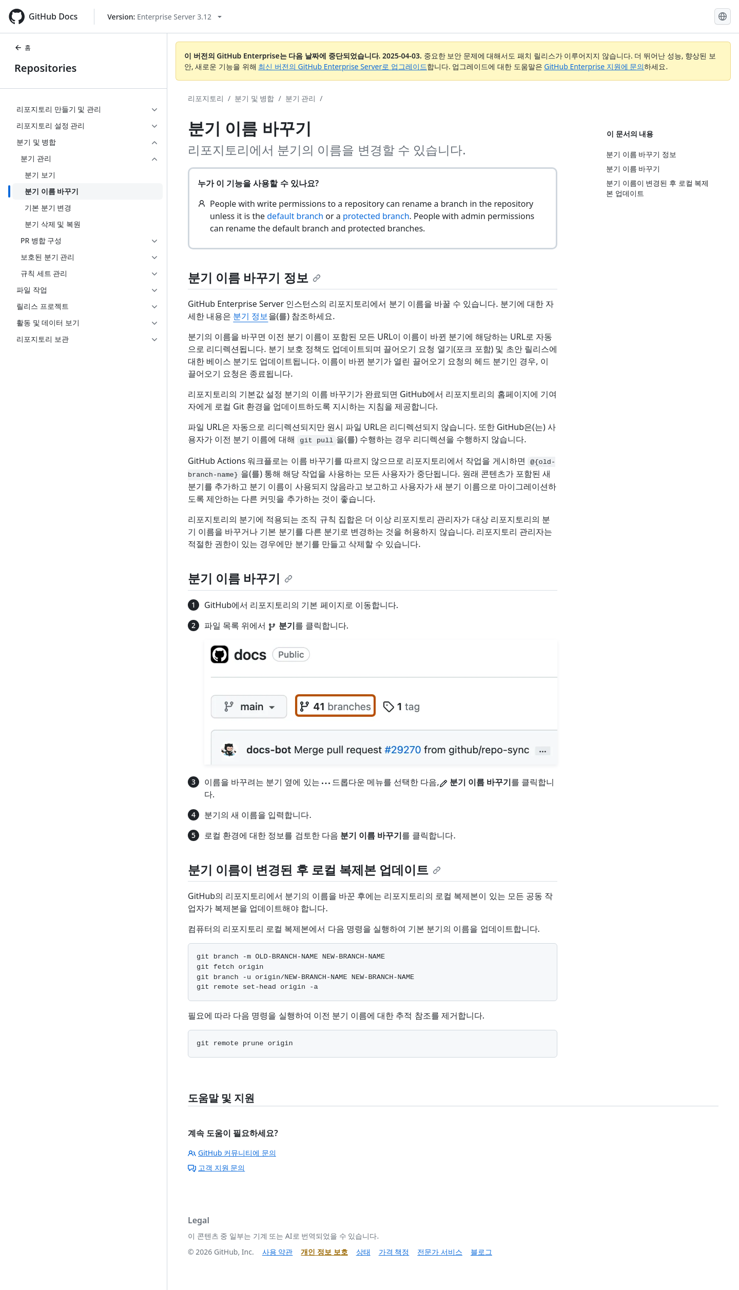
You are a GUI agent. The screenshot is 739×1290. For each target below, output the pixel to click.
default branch (295, 216)
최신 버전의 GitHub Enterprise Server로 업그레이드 (342, 66)
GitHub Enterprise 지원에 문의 (594, 66)
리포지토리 (206, 98)
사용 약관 (277, 1252)
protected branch (376, 216)
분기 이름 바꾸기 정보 (254, 277)
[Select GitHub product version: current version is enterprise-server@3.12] (164, 17)
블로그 (481, 1252)
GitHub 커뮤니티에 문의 (232, 1153)
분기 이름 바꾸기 (240, 578)
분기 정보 (250, 316)
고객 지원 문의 (216, 1167)
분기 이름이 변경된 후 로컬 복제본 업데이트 (314, 869)
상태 (363, 1252)
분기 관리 (300, 98)
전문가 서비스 (439, 1252)
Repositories (45, 68)
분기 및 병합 (254, 98)
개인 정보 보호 (324, 1252)
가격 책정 (394, 1252)
